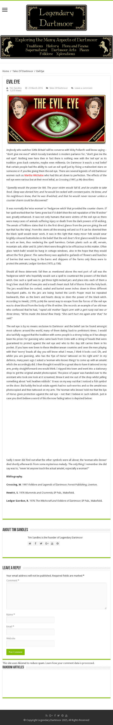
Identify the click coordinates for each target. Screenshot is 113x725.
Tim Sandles (16, 88)
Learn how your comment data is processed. (70, 663)
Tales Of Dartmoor (22, 71)
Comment (12, 580)
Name (10, 614)
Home (6, 71)
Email (10, 626)
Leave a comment (83, 88)
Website (10, 638)
